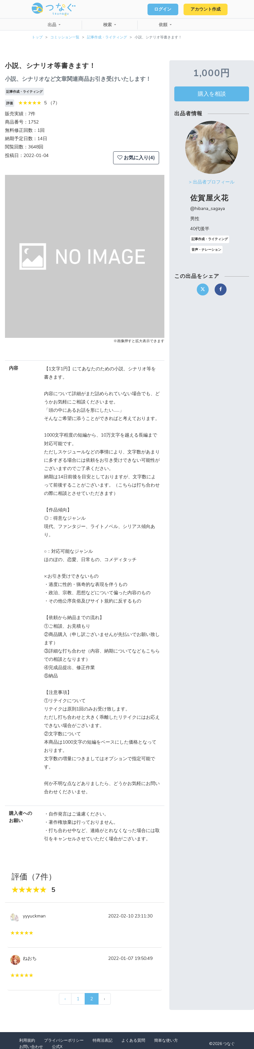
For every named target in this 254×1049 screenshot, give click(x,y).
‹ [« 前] (65, 999)
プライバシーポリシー (64, 1040)
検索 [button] (108, 25)
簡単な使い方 (166, 1040)
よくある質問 (133, 1040)
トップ (37, 37)
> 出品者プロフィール (211, 182)
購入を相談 (212, 94)
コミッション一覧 (64, 37)
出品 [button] (53, 25)
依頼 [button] (164, 25)
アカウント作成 (205, 9)
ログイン (160, 9)
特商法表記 (102, 1040)
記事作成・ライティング (107, 37)
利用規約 (27, 1040)
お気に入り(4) (136, 157)
